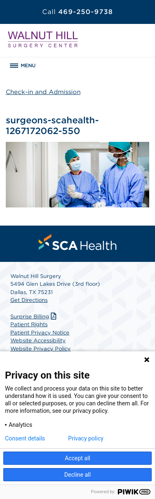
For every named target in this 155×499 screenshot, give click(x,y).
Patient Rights (29, 324)
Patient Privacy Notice (39, 333)
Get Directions (29, 300)
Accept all (78, 458)
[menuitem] (78, 242)
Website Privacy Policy (40, 349)
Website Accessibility (38, 340)
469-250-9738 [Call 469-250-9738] (77, 12)
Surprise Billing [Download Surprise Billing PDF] (34, 316)
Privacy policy (85, 438)
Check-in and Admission (43, 92)
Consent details (25, 438)
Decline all (77, 474)
